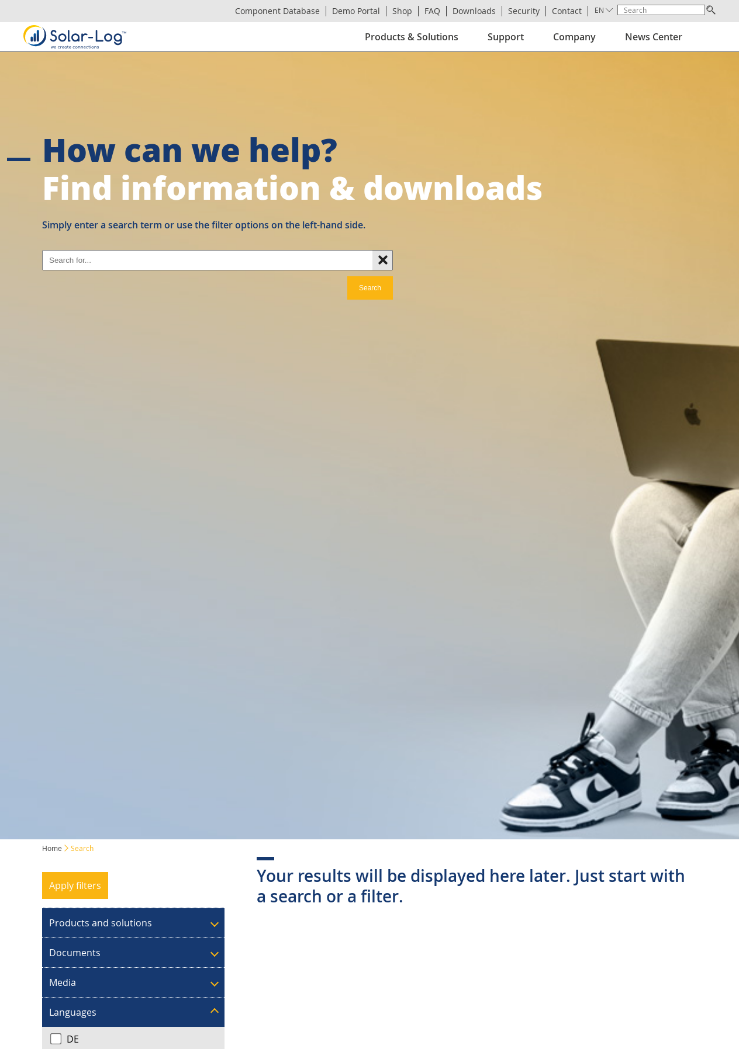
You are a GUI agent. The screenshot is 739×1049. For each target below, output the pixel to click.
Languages (72, 1012)
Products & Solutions (411, 36)
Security (524, 11)
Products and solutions (100, 922)
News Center (653, 36)
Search (370, 288)
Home (52, 848)
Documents (75, 952)
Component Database (277, 11)
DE (64, 1039)
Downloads (474, 11)
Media (62, 982)
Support (506, 36)
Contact (567, 11)
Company (574, 36)
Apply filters (75, 885)
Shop (402, 11)
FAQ (432, 11)
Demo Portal (356, 11)
